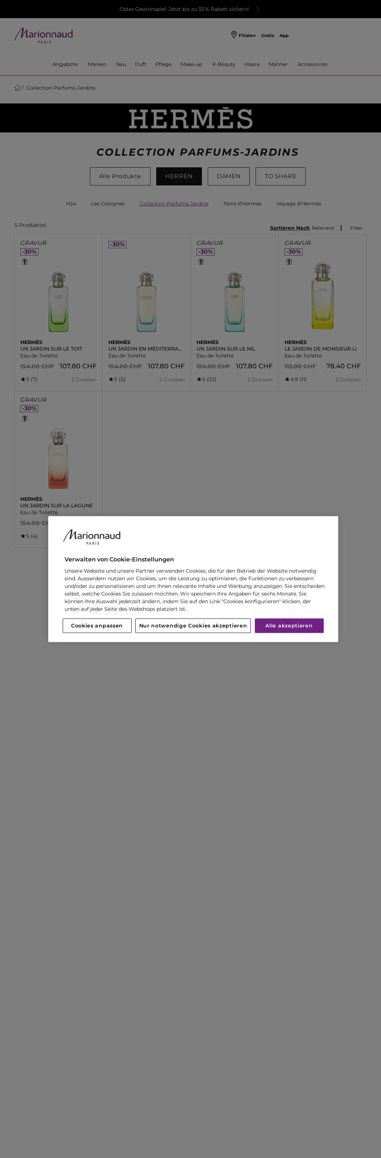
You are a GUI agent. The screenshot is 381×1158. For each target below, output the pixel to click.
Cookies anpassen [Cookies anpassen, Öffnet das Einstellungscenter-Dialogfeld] (97, 625)
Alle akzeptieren (288, 625)
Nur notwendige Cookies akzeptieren (193, 625)
